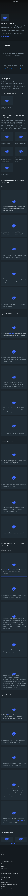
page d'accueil (19, 820)
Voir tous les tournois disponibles (13, 69)
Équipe (2, 854)
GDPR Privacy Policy (5, 882)
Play (2, 852)
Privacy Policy (4, 879)
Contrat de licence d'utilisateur (8, 888)
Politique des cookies (5, 877)
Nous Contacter (4, 857)
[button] (11, 843)
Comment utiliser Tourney (7, 861)
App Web (11, 333)
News (2, 866)
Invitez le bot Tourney (9, 570)
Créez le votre (5, 36)
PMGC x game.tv (4, 868)
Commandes (4, 863)
